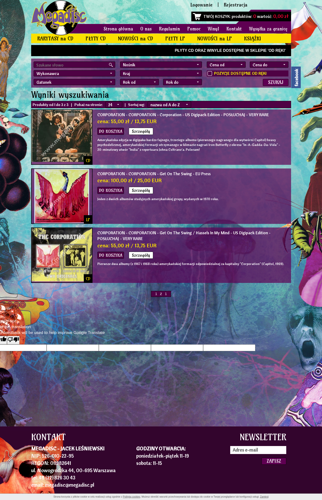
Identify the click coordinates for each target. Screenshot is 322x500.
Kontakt (234, 29)
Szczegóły (141, 131)
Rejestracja (235, 5)
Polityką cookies (131, 496)
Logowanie (201, 5)
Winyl (213, 29)
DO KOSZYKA (110, 131)
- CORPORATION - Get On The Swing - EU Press (154, 173)
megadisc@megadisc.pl (69, 485)
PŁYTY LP (175, 38)
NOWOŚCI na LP (214, 38)
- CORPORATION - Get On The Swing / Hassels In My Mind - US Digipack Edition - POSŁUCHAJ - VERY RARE (184, 235)
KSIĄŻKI (252, 38)
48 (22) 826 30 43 (57, 477)
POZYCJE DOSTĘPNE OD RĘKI (240, 73)
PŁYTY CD (96, 38)
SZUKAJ (275, 82)
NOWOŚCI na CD (135, 38)
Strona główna (118, 29)
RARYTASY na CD (55, 38)
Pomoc (193, 29)
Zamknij (264, 496)
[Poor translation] (13, 340)
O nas (146, 29)
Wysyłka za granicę (268, 29)
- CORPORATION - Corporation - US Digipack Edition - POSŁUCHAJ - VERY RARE (183, 114)
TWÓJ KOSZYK (216, 16)
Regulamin (169, 29)
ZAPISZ (274, 461)
